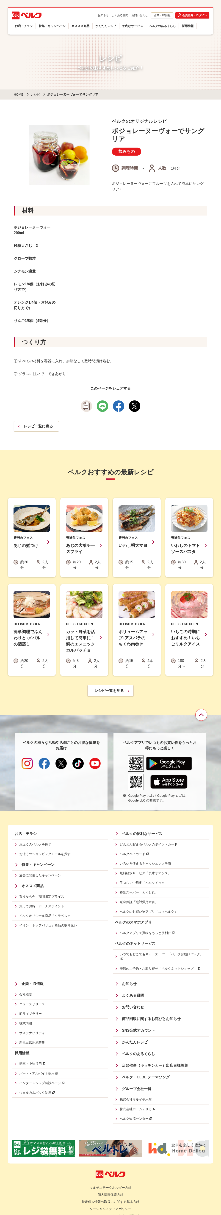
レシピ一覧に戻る (38, 426)
